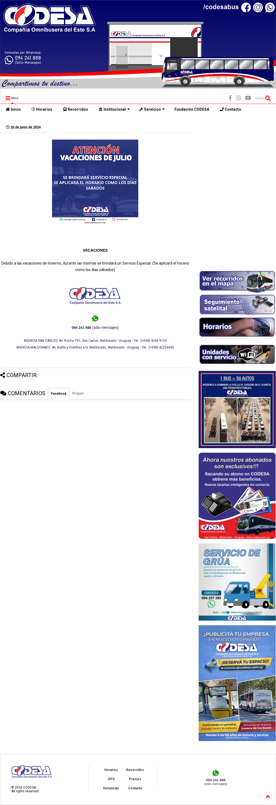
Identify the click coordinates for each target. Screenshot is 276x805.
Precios (135, 779)
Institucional (114, 109)
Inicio (13, 109)
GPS (111, 779)
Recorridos (75, 109)
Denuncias (111, 788)
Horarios (42, 109)
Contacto (230, 109)
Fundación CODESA (191, 109)
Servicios (152, 109)
